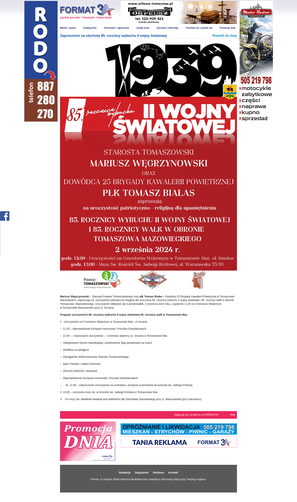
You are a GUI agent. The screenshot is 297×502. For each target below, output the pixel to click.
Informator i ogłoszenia (116, 28)
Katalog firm (90, 28)
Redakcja (125, 472)
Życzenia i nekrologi (167, 28)
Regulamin (142, 472)
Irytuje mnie (142, 28)
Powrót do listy (225, 36)
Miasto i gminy (68, 28)
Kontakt (173, 472)
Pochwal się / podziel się (199, 28)
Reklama (158, 472)
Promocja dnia (227, 28)
